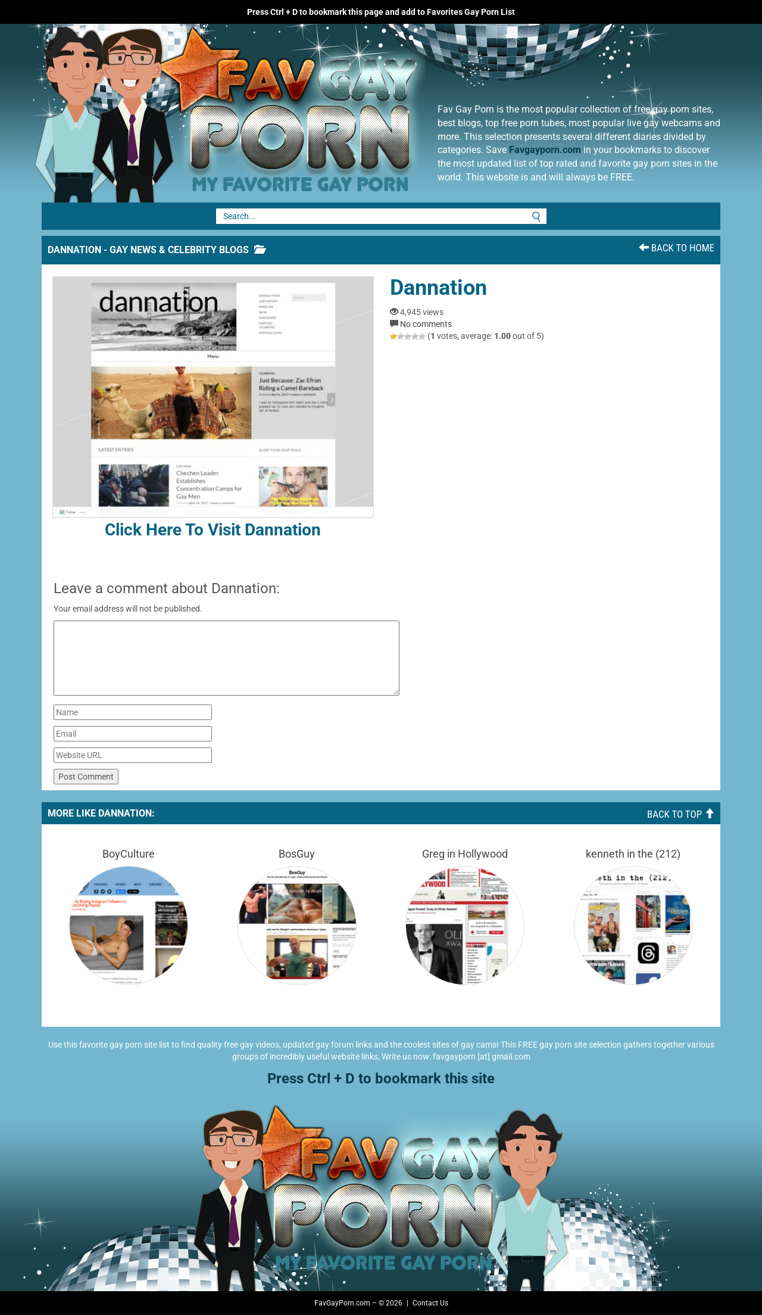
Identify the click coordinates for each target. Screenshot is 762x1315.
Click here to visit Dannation (213, 408)
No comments (426, 324)
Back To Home (676, 248)
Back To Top (680, 814)
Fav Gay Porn (324, 113)
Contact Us (430, 1303)
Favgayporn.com (545, 149)
